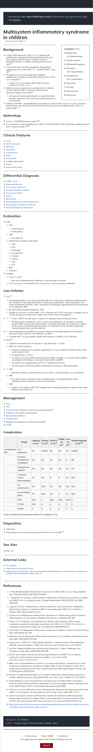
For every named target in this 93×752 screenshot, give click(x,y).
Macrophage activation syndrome (21, 204)
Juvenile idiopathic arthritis (17, 190)
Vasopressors (12, 418)
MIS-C (22, 41)
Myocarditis (11, 199)
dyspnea (65, 103)
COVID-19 (78, 105)
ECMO (8, 425)
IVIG (8, 406)
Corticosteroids (13, 410)
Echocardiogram (16, 283)
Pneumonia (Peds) (14, 193)
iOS (85, 17)
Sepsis (9, 196)
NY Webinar (11, 565)
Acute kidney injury (14, 167)
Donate (46, 745)
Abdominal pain (13, 144)
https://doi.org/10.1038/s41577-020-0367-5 (67, 677)
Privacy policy (31, 736)
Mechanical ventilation (15, 416)
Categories (11, 720)
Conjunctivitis (12, 152)
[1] (11, 63)
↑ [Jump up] (9, 592)
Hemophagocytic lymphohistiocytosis (22, 202)
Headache (10, 149)
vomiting (74, 103)
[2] (28, 126)
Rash (8, 155)
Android (16, 20)
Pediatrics (25, 720)
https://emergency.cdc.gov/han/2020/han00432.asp (60, 701)
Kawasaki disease (14, 184)
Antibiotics (10, 413)
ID (18, 720)
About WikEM (47, 736)
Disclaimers (63, 736)
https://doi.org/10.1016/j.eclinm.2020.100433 (63, 645)
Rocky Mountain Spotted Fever (19, 207)
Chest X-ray (14, 277)
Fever (8, 141)
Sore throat (11, 158)
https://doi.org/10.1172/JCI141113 (23, 660)
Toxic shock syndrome (15, 187)
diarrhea (82, 103)
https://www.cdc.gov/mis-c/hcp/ (19, 568)
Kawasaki (16, 88)
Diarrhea (10, 147)
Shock (8, 164)
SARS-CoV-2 (32, 55)
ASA (8, 404)
